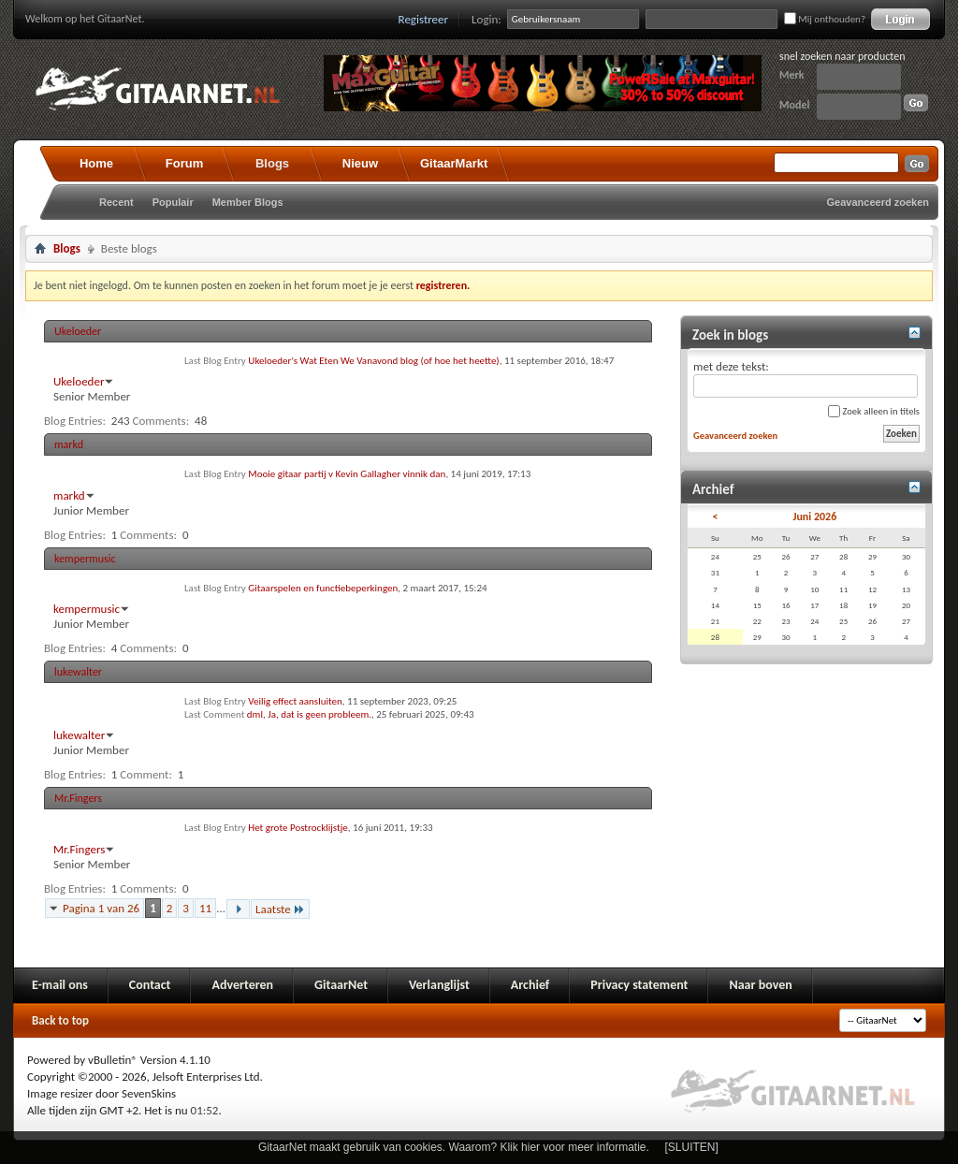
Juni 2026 (814, 516)
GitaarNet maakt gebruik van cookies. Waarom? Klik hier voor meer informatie (452, 1147)
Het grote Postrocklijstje (298, 828)
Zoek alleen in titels (874, 411)
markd (68, 444)
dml (255, 714)
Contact (150, 985)
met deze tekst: (805, 378)
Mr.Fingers (78, 798)
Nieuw (360, 163)
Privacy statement (639, 985)
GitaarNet (341, 985)
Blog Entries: (75, 421)
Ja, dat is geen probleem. (319, 714)
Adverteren (242, 985)
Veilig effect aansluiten (295, 701)
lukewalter (78, 671)
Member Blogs (247, 202)
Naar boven (760, 985)
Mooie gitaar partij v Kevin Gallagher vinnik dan (346, 474)
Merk (792, 74)
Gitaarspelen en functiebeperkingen (323, 588)
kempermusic (85, 558)
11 (205, 908)
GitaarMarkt (453, 163)
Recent (116, 202)
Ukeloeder (77, 331)
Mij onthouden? (824, 19)
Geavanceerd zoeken (878, 202)
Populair (173, 202)
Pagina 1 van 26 (101, 908)
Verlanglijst (439, 985)
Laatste (280, 909)
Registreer (424, 19)
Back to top (60, 1020)
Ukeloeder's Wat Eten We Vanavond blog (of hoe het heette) (373, 361)
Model (794, 104)
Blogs (272, 163)
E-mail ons (60, 985)
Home (96, 163)
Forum (184, 163)
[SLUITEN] (691, 1147)
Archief (530, 985)
